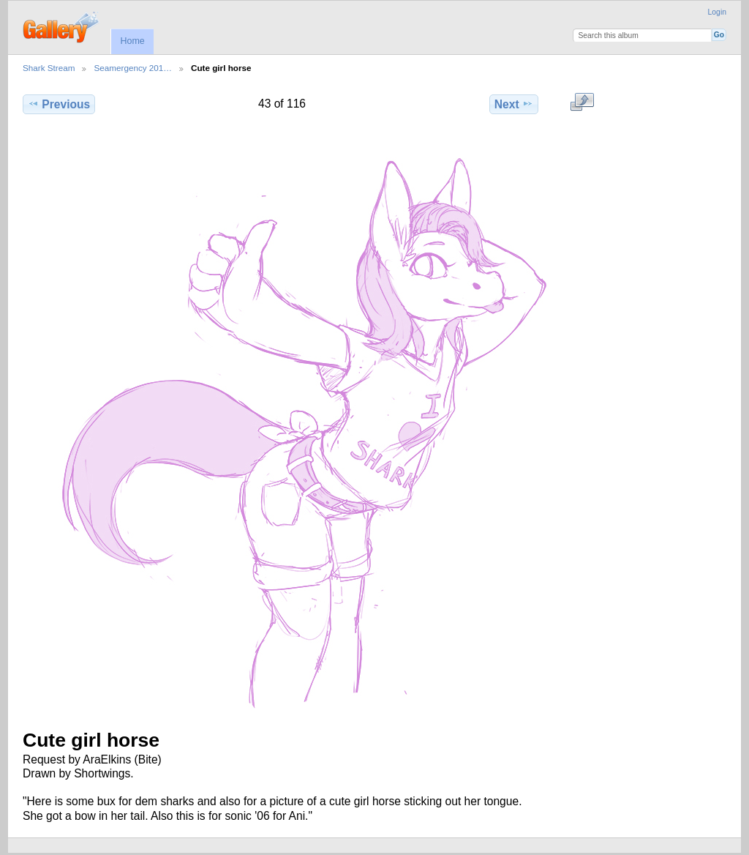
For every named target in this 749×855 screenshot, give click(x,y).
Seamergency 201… (133, 67)
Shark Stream (49, 67)
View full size (582, 102)
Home (132, 41)
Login (717, 12)
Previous (59, 104)
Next (513, 104)
